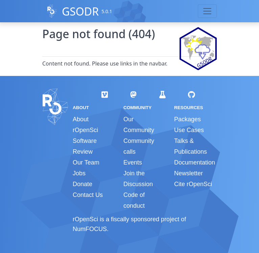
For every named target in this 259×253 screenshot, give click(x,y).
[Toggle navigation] (207, 11)
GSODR (80, 11)
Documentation (194, 162)
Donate (82, 184)
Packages (187, 119)
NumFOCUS (90, 229)
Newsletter (188, 173)
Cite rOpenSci (193, 184)
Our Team (86, 162)
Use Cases (189, 130)
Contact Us (88, 195)
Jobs (79, 173)
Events (132, 162)
